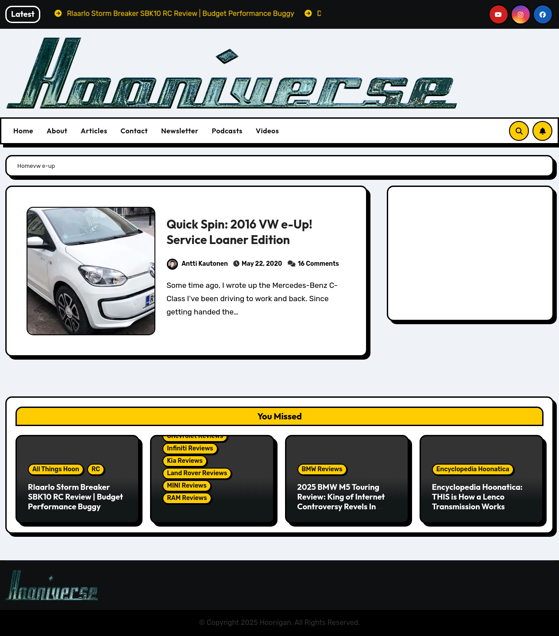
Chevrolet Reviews (195, 436)
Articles (94, 130)
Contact (134, 130)
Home (23, 130)
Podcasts (227, 130)
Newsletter (179, 130)
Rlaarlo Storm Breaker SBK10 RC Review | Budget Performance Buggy (75, 496)
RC (96, 469)
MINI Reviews (187, 485)
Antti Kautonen (197, 264)
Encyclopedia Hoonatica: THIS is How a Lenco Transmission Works (477, 496)
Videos (267, 130)
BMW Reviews (322, 469)
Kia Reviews (184, 461)
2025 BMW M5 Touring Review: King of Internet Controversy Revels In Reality (341, 501)
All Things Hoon (55, 469)
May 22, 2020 (262, 264)
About (56, 130)
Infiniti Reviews (190, 448)
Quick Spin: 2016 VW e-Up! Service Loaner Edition (239, 232)
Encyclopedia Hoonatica (472, 469)
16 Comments (318, 264)
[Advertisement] (471, 256)
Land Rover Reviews (197, 473)
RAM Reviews (187, 498)
